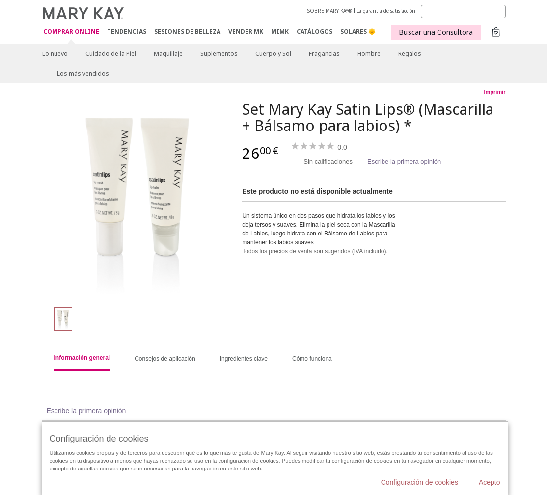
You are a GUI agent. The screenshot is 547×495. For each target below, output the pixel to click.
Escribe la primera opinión (404, 161)
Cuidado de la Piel (110, 54)
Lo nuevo (55, 54)
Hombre (369, 54)
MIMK (280, 31)
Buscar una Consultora (436, 32)
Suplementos (219, 54)
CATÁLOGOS (314, 31)
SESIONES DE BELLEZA (187, 31)
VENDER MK (245, 31)
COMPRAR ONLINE (71, 32)
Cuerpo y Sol (273, 54)
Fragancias (324, 54)
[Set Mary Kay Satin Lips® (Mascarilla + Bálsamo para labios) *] (138, 199)
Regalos (409, 54)
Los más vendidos (83, 73)
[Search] (463, 11)
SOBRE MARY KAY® (329, 10)
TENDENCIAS (126, 31)
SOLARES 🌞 (358, 31)
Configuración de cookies (419, 482)
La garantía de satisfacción (385, 10)
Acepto (489, 482)
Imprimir (494, 92)
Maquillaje (168, 54)
